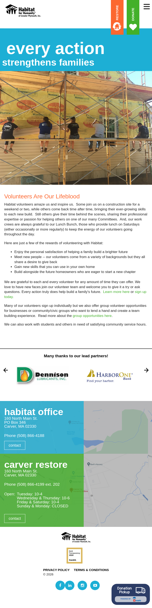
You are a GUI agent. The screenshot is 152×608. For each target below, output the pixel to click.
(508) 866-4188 (30, 435)
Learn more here (116, 292)
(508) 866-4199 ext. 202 (38, 484)
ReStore (117, 12)
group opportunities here (92, 316)
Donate (133, 14)
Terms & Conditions (91, 570)
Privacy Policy (56, 570)
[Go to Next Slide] (146, 370)
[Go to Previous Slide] (5, 370)
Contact (15, 445)
